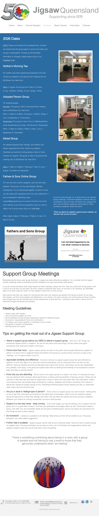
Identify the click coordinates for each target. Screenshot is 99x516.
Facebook (6, 60)
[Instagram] (91, 502)
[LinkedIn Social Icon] (87, 502)
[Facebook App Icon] (83, 502)
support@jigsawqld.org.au (13, 201)
